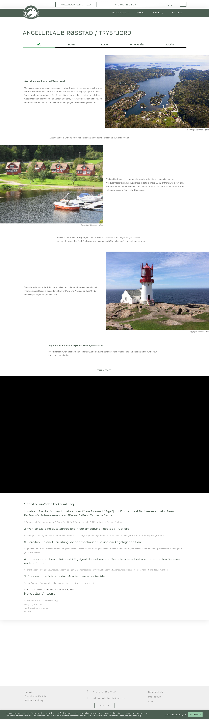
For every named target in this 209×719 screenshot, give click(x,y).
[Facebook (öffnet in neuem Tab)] (168, 4)
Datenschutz (155, 692)
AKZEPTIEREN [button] (195, 714)
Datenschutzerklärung (130, 715)
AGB (150, 701)
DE (183, 4)
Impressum (154, 696)
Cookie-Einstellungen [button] (175, 714)
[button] (104, 370)
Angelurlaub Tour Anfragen (76, 4)
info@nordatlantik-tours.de (109, 698)
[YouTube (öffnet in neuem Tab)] (171, 4)
